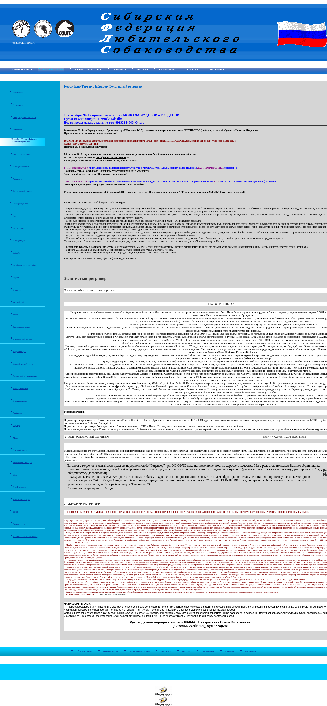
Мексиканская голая (22, 154)
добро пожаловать (21, 69)
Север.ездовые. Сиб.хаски (24, 117)
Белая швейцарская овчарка (25, 376)
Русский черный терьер (23, 364)
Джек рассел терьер (21, 327)
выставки (142, 69)
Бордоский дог (19, 351)
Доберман (17, 179)
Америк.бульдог (20, 450)
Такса (15, 512)
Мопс (15, 438)
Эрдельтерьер (19, 524)
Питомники (18, 93)
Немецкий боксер (20, 388)
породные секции (53, 69)
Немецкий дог (19, 241)
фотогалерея (217, 69)
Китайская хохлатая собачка (25, 265)
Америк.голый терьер (22, 339)
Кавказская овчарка (21, 499)
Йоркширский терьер (22, 191)
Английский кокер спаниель (25, 536)
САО (15, 216)
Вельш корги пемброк (22, 462)
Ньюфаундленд (19, 487)
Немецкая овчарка (21, 167)
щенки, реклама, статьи (88, 69)
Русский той (18, 302)
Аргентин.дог (19, 105)
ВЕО (15, 475)
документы (119, 69)
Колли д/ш (17, 314)
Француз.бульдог (20, 204)
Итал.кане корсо (20, 401)
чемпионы (192, 69)
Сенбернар (17, 413)
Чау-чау (16, 425)
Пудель (16, 277)
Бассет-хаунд (18, 228)
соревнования (167, 69)
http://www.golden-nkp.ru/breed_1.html (284, 436)
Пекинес (16, 290)
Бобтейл (16, 253)
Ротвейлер (17, 130)
